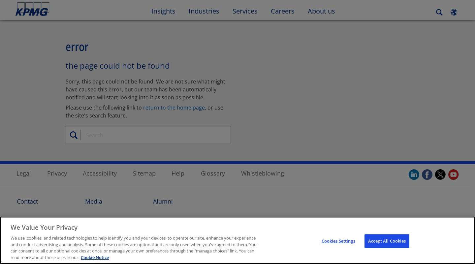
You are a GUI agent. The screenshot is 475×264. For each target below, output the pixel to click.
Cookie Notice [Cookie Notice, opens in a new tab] (95, 258)
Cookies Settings (338, 241)
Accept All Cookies (387, 241)
